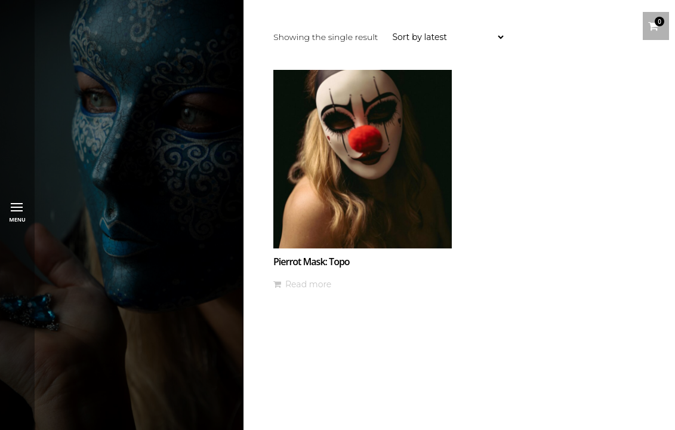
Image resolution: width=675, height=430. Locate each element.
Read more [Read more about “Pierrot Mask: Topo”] (308, 284)
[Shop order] (448, 37)
